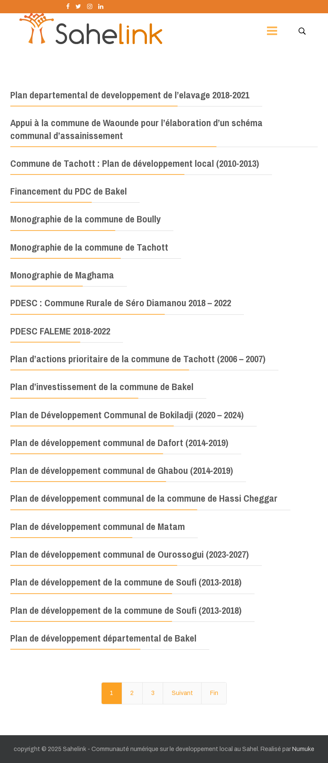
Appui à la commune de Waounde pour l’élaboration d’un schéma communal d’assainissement (136, 129)
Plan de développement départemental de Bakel (103, 638)
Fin (214, 693)
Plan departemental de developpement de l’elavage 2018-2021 (129, 95)
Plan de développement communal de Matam (97, 526)
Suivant (182, 693)
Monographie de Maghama (62, 275)
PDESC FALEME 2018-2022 (60, 331)
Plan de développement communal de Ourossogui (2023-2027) (129, 554)
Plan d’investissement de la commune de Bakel (101, 386)
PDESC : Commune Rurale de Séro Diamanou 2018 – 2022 (120, 302)
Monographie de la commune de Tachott (89, 247)
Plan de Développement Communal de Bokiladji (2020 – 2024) (127, 414)
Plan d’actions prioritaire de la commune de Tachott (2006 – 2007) (138, 358)
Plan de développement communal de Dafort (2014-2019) (119, 442)
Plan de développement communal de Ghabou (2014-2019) (121, 470)
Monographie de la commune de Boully (85, 219)
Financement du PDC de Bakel (68, 191)
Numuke (303, 749)
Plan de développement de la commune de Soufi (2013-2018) (126, 582)
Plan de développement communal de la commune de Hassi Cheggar (144, 498)
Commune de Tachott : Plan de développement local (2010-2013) (134, 163)
